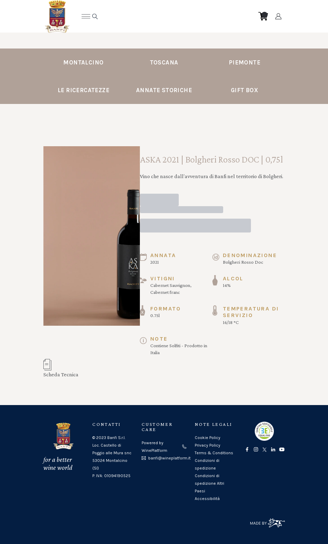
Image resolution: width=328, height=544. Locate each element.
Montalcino (83, 62)
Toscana (164, 62)
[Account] (278, 16)
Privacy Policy (207, 445)
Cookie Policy (207, 437)
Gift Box (244, 90)
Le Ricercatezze (83, 90)
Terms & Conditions (214, 452)
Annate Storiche (164, 90)
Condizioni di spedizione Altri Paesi (209, 483)
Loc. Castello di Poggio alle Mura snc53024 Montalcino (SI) (112, 457)
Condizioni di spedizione (207, 464)
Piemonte (244, 62)
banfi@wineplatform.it (169, 458)
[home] (159, 16)
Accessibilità (207, 498)
